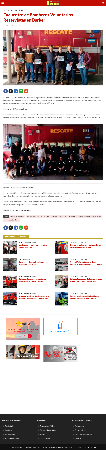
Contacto (8, 430)
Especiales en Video (47, 426)
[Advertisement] (23, 381)
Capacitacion (45, 438)
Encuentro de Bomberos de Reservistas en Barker (85, 216)
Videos (42, 434)
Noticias (22, 242)
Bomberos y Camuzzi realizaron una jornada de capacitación (33, 263)
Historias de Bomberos (83, 434)
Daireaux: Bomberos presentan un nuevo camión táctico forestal (32, 280)
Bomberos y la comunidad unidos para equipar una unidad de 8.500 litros (85, 297)
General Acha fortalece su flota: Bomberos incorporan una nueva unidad (86, 263)
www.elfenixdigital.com (23, 210)
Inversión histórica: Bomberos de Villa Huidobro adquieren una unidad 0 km (34, 297)
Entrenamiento (25, 259)
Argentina (19, 11)
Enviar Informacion (12, 438)
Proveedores (10, 434)
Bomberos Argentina (17, 216)
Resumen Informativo (48, 430)
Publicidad (9, 426)
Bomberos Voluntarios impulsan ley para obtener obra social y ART (86, 246)
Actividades (8, 11)
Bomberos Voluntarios (34, 216)
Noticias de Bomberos (12, 220)
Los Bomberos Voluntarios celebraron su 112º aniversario (34, 246)
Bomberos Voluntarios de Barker (55, 216)
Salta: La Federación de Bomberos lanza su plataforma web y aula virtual (86, 280)
